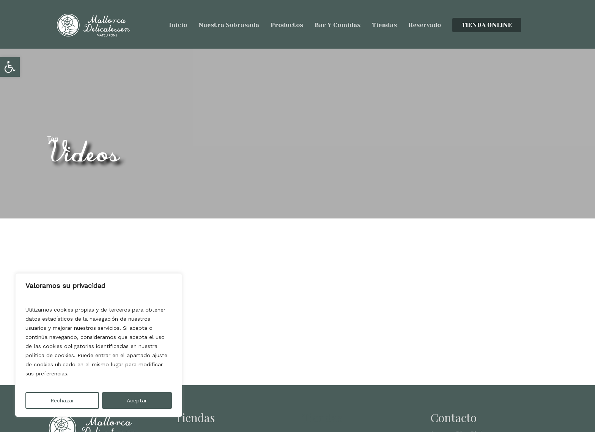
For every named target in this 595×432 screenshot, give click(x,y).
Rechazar (62, 400)
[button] (10, 67)
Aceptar (137, 400)
